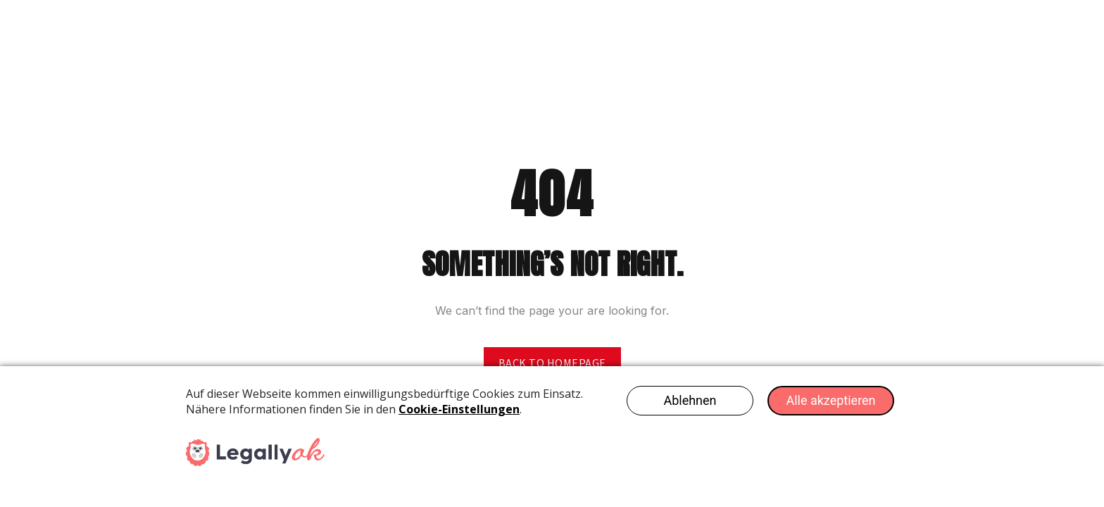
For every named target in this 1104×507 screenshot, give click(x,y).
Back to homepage (552, 363)
